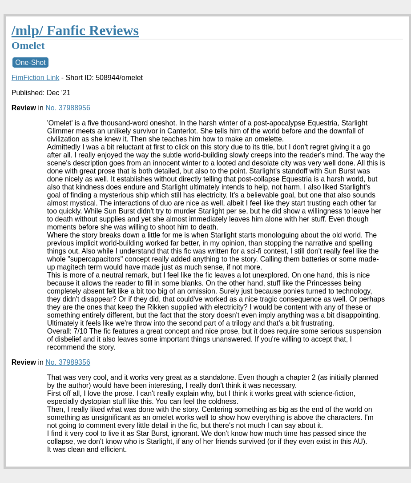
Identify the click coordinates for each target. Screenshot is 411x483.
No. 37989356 (67, 362)
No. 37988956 (67, 108)
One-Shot (30, 62)
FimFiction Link (36, 77)
